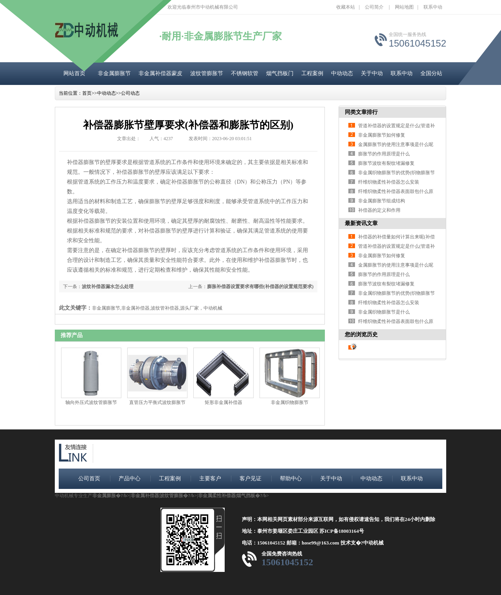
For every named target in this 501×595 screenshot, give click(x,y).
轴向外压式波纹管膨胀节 (91, 402)
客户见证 (250, 478)
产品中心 (130, 478)
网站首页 (74, 73)
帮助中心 (291, 478)
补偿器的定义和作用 (379, 210)
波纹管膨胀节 (206, 73)
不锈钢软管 (244, 73)
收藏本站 (345, 7)
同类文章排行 (361, 112)
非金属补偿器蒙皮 (160, 73)
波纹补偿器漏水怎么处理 (107, 286)
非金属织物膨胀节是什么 (384, 312)
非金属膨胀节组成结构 (381, 201)
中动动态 (342, 73)
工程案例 (312, 73)
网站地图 (404, 7)
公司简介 (374, 7)
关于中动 (372, 73)
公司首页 (89, 478)
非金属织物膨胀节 (289, 402)
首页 (87, 93)
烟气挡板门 (280, 73)
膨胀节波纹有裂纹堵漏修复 (386, 163)
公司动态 (130, 93)
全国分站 (431, 73)
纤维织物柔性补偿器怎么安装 (388, 182)
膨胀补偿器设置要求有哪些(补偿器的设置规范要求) (260, 286)
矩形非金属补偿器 (223, 402)
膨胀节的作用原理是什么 (384, 154)
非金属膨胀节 (114, 73)
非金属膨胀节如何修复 (381, 135)
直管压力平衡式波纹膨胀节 (157, 402)
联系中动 (433, 7)
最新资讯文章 (361, 223)
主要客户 (210, 478)
